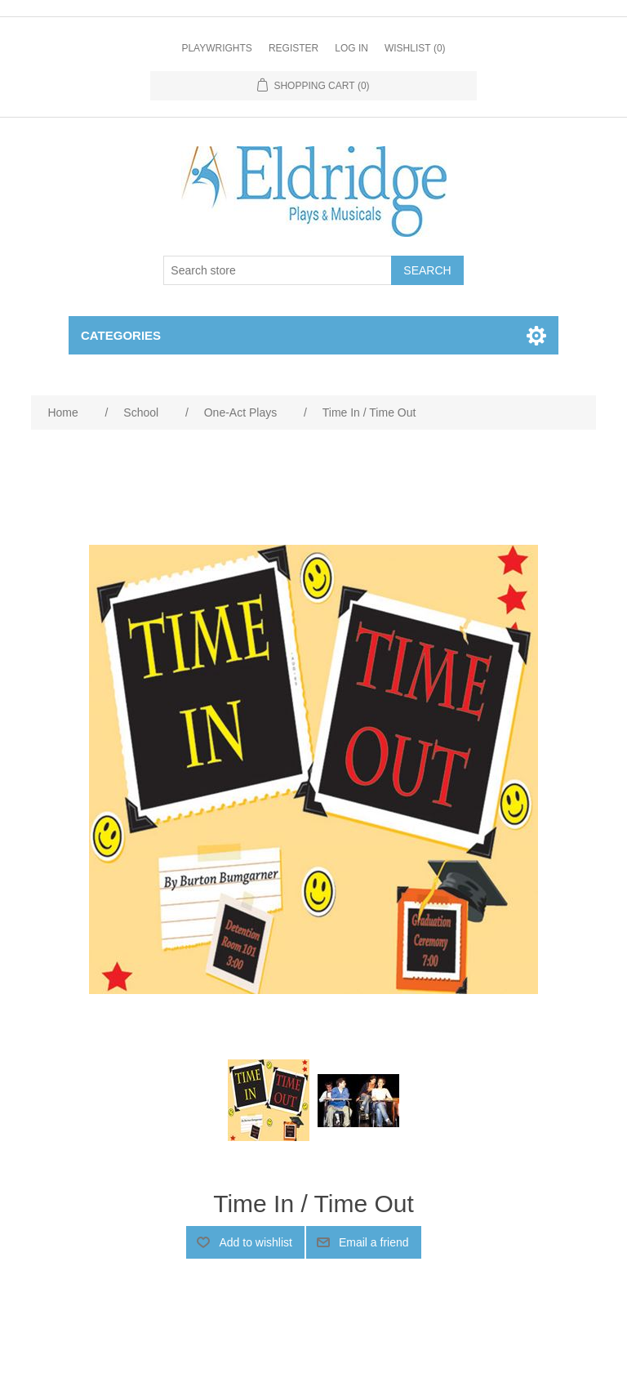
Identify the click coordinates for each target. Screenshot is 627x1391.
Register (293, 48)
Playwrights (216, 48)
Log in (351, 48)
